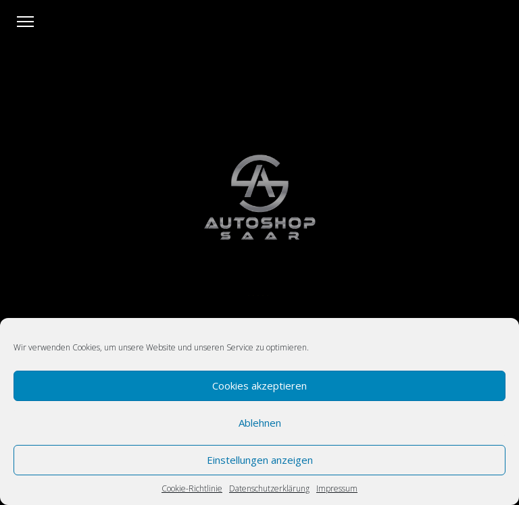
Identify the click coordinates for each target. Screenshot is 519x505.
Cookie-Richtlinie (192, 488)
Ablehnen (260, 422)
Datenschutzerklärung (269, 488)
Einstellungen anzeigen (260, 460)
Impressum (336, 488)
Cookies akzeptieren (259, 385)
